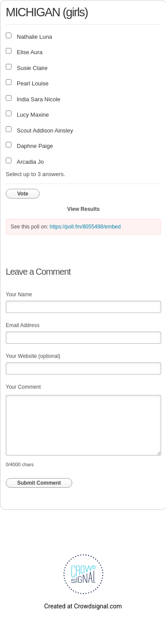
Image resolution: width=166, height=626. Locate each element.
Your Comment (23, 387)
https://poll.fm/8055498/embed (85, 227)
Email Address (23, 325)
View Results (83, 209)
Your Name (19, 294)
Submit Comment (39, 483)
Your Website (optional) (33, 356)
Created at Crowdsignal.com (83, 606)
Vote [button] (22, 194)
